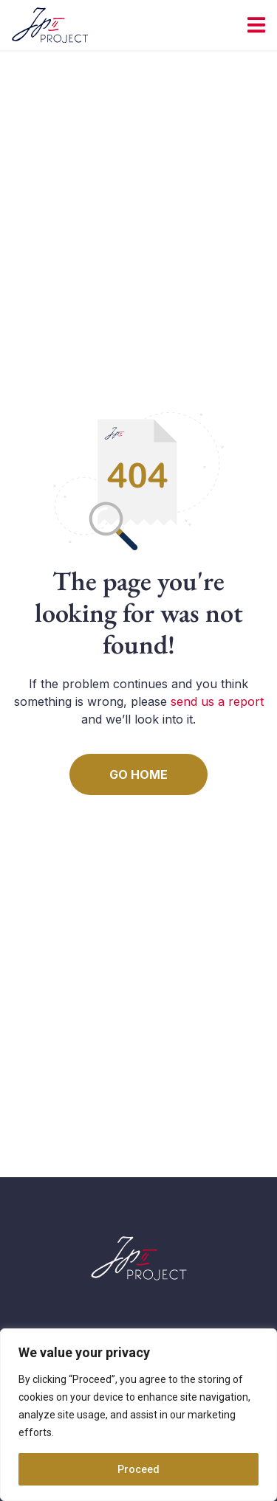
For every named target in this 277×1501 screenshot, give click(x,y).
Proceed (138, 1469)
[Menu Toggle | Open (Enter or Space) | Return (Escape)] (256, 25)
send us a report (217, 701)
